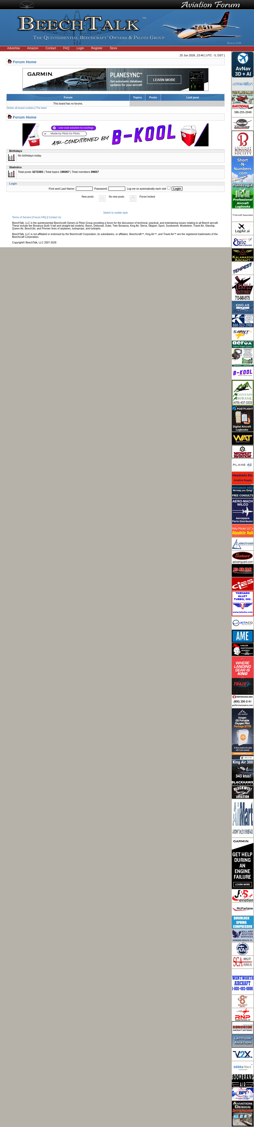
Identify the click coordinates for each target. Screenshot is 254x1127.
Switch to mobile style (115, 212)
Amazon (32, 48)
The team (41, 108)
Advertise (13, 48)
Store (113, 48)
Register (97, 48)
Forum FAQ (40, 217)
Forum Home (25, 62)
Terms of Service (21, 217)
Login (80, 48)
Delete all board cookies (20, 108)
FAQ (66, 48)
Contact (50, 48)
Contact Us (55, 217)
